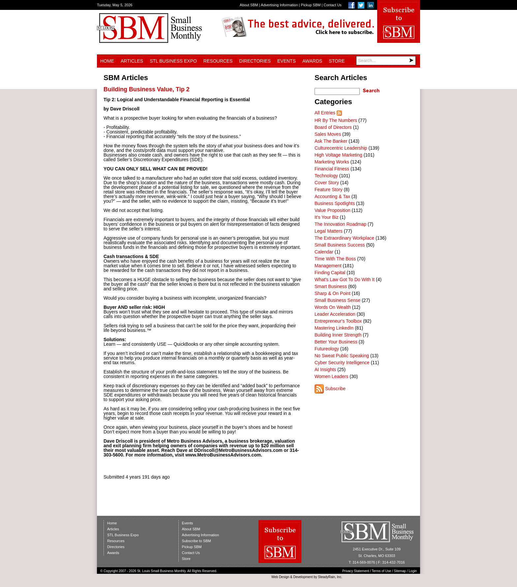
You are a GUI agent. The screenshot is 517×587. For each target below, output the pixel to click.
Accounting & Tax (332, 196)
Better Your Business (336, 341)
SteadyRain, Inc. (330, 577)
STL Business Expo (173, 61)
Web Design (280, 577)
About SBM (249, 5)
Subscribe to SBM (196, 541)
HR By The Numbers (336, 120)
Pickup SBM (311, 5)
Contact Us (332, 5)
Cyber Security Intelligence (342, 362)
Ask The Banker (331, 141)
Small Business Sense (337, 300)
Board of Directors (333, 127)
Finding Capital (330, 272)
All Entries (325, 112)
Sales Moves (328, 134)
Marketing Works (332, 161)
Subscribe (335, 388)
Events (286, 61)
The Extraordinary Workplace (344, 238)
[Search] (386, 60)
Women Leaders (331, 376)
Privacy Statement (355, 571)
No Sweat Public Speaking (342, 355)
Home (107, 61)
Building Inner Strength (338, 335)
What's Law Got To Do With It (345, 279)
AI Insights (325, 369)
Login (413, 571)
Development (303, 577)
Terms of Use (381, 571)
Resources (218, 61)
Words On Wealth (333, 307)
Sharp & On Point (332, 293)
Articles (132, 61)
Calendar (324, 251)
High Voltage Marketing (338, 155)
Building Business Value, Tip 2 (147, 89)
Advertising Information (279, 5)
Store (337, 61)
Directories (255, 61)
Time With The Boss (335, 258)
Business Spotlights (335, 203)
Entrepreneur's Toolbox (338, 321)
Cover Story (327, 182)
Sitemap (400, 571)
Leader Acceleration (335, 314)
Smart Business (331, 286)
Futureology (327, 348)
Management (328, 265)
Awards (312, 61)
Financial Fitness (332, 168)
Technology (326, 175)
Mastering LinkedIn (334, 328)
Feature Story (329, 189)
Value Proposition (332, 210)
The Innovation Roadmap (340, 224)
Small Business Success (340, 245)
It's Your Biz (327, 217)
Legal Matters (329, 231)
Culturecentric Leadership (341, 148)
